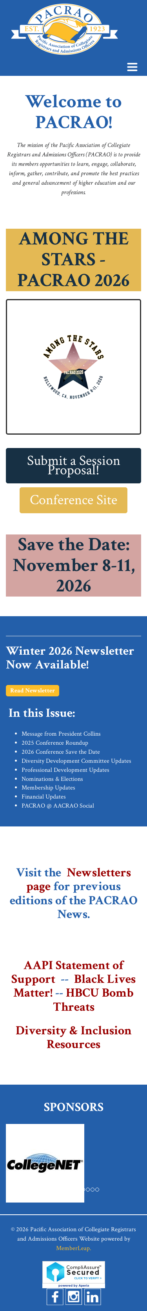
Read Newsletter (32, 691)
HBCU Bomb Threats (93, 1000)
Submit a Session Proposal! (73, 465)
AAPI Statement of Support (67, 972)
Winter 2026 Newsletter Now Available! (70, 658)
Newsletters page (78, 879)
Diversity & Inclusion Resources (74, 1037)
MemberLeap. (73, 1248)
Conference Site (73, 500)
